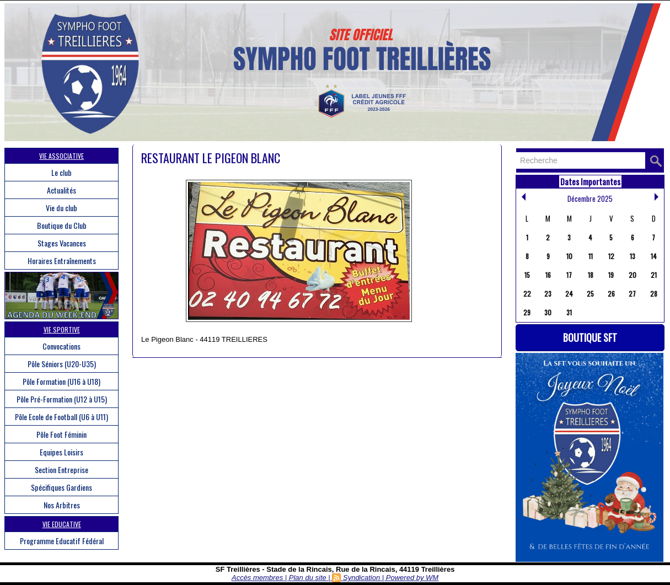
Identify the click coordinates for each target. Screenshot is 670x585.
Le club (61, 172)
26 (611, 293)
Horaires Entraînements (62, 260)
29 (526, 312)
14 (654, 256)
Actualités (61, 190)
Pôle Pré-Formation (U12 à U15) (62, 399)
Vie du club (61, 207)
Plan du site (307, 577)
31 (569, 312)
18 (590, 275)
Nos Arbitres (62, 505)
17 (569, 275)
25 (590, 293)
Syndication (361, 577)
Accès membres (257, 577)
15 (527, 275)
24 (569, 293)
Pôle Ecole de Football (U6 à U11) (61, 416)
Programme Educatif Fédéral (62, 540)
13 (632, 256)
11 (590, 256)
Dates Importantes (590, 181)
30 (547, 312)
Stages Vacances (61, 243)
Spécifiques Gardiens (61, 487)
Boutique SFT (590, 337)
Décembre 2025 (590, 198)
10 (569, 256)
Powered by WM (412, 577)
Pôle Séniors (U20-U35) (62, 363)
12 (611, 256)
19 (611, 275)
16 (548, 275)
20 (632, 275)
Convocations (61, 346)
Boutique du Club (62, 225)
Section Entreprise (61, 469)
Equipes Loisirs (61, 452)
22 (527, 293)
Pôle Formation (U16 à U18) (61, 381)
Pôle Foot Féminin (61, 434)
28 (653, 293)
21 (654, 275)
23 (547, 293)
